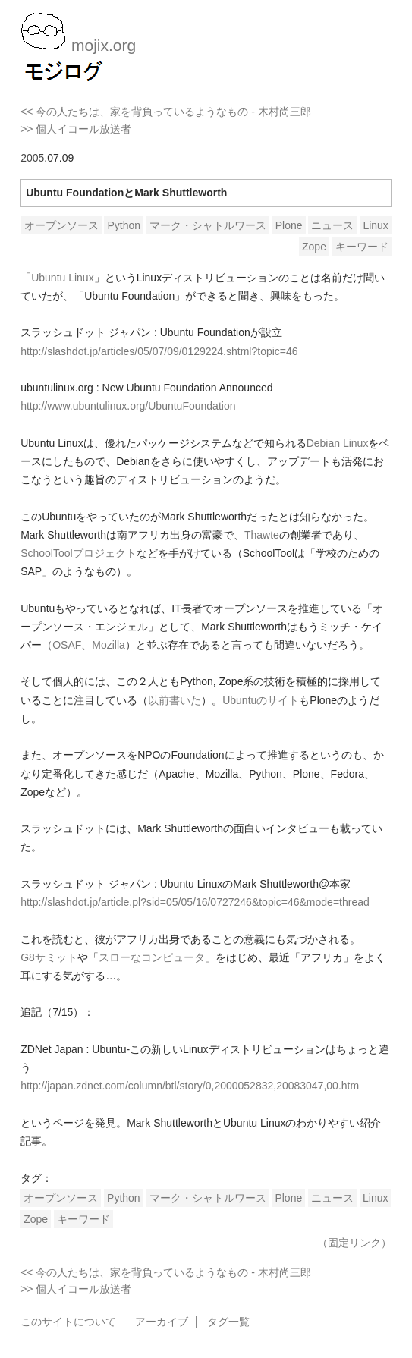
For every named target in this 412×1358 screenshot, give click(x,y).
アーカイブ (161, 1322)
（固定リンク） (354, 1243)
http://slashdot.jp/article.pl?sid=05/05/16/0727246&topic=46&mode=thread (195, 902)
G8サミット (48, 957)
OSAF (66, 645)
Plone (289, 225)
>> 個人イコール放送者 (75, 129)
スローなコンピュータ (152, 957)
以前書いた (174, 700)
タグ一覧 (228, 1322)
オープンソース (61, 225)
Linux (375, 225)
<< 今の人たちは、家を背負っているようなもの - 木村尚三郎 (165, 111)
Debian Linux (338, 443)
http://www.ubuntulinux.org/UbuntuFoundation (127, 406)
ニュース (332, 225)
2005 (32, 158)
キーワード (361, 246)
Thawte (261, 535)
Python (123, 225)
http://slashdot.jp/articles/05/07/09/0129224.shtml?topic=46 (158, 351)
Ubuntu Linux (62, 278)
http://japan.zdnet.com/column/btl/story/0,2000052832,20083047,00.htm (189, 1086)
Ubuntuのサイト (260, 700)
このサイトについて (68, 1322)
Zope (314, 246)
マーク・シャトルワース (207, 225)
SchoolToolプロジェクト (78, 553)
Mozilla (108, 645)
